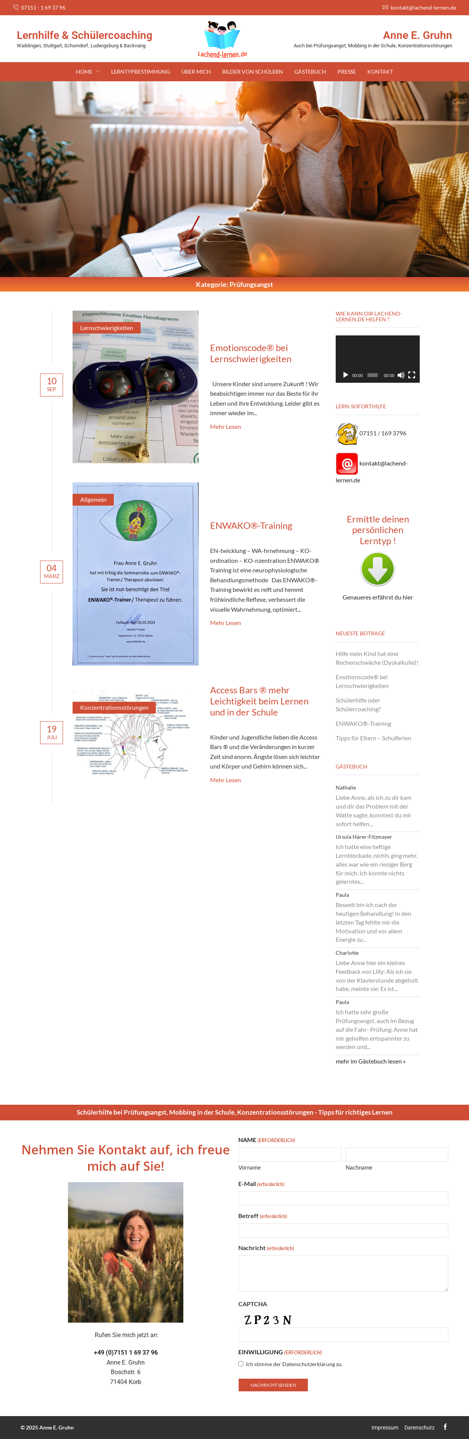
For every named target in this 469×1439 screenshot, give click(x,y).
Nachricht (266, 1248)
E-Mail (261, 1184)
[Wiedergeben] (345, 375)
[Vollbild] (412, 375)
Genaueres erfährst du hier (378, 597)
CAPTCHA (252, 1303)
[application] (378, 359)
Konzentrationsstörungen (114, 707)
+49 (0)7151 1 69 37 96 (126, 1352)
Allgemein (93, 499)
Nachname (359, 1167)
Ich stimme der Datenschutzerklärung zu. (294, 1364)
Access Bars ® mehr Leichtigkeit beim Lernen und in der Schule (259, 700)
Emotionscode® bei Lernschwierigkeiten (250, 353)
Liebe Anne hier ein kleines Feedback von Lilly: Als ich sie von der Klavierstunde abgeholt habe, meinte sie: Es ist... (377, 975)
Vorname (249, 1167)
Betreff (262, 1216)
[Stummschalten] (401, 375)
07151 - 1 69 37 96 (43, 7)
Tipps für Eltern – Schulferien (373, 737)
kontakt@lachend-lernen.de (423, 7)
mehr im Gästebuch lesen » (371, 1061)
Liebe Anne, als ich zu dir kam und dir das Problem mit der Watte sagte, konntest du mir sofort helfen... (373, 810)
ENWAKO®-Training (251, 525)
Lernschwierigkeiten (106, 327)
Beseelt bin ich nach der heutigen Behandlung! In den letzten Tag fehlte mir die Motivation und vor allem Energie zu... (373, 922)
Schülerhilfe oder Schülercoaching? (358, 704)
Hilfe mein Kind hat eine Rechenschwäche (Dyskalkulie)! (377, 658)
